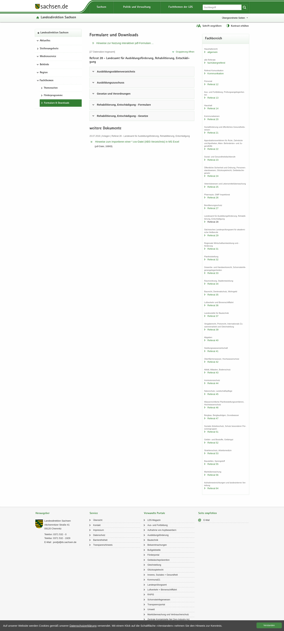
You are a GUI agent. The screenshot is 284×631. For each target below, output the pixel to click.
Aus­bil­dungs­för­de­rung (158, 535)
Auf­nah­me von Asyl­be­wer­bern (161, 530)
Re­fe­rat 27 (212, 208)
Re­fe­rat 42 (212, 362)
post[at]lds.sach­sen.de (64, 542)
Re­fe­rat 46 (212, 407)
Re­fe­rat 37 (212, 316)
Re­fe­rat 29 (212, 235)
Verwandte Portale (154, 513)
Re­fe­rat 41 (212, 351)
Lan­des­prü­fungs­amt (157, 585)
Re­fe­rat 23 (212, 160)
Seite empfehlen (207, 513)
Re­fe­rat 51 (212, 431)
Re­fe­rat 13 (212, 97)
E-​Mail (206, 520)
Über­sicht (97, 520)
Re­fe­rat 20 (212, 119)
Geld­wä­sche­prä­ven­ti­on (158, 560)
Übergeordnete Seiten (233, 17)
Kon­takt (97, 525)
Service (94, 513)
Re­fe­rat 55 (212, 464)
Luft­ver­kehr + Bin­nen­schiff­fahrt (162, 589)
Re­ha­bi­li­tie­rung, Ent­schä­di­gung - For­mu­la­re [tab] (124, 104)
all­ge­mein (212, 52)
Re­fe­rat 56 (212, 475)
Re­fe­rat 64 (212, 488)
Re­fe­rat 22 (212, 149)
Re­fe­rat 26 (212, 197)
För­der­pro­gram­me (53, 95)
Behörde (44, 64)
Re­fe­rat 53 (212, 453)
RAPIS (150, 594)
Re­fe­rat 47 (212, 418)
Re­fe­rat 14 (212, 108)
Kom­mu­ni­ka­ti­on (215, 73)
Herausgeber (42, 513)
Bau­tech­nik (152, 540)
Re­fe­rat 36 (212, 305)
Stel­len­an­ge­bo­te (49, 48)
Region (44, 72)
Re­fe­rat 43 (212, 372)
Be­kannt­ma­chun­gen (157, 545)
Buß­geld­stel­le (154, 550)
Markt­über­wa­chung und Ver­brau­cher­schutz (168, 614)
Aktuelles (45, 40)
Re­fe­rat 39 (212, 329)
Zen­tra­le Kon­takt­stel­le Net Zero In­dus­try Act (168, 619)
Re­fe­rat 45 (212, 394)
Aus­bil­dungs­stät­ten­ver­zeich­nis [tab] (116, 71)
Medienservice (48, 56)
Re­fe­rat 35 (212, 294)
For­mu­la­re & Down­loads (56, 103)
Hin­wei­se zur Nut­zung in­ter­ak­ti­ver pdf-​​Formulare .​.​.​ (125, 43)
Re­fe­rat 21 (212, 132)
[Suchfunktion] (222, 7)
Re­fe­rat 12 (212, 84)
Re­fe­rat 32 (212, 259)
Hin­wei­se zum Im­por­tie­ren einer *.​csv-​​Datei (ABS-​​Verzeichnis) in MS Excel (137, 141)
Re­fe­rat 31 (212, 248)
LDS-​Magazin (154, 520)
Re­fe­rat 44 (212, 383)
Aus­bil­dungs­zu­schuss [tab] (110, 82)
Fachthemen (46, 80)
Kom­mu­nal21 (153, 579)
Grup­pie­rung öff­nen (185, 52)
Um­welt (151, 609)
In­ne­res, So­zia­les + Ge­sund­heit (162, 575)
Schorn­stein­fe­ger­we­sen (158, 599)
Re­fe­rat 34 (212, 283)
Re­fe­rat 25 (212, 187)
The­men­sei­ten (51, 88)
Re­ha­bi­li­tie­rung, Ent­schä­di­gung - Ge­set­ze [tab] (122, 115)
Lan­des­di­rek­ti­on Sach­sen (58, 17)
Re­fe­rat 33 (212, 273)
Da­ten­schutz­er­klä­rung (83, 625)
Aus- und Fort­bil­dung (157, 525)
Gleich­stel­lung (154, 565)
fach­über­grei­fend (216, 62)
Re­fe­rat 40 (212, 340)
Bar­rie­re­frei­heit (100, 540)
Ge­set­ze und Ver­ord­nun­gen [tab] (113, 93)
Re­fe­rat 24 (212, 176)
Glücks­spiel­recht (155, 569)
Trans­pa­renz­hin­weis (102, 545)
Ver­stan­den (269, 625)
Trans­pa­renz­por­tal (156, 604)
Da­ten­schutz (99, 535)
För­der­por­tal (153, 555)
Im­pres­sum (98, 530)
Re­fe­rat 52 (212, 442)
